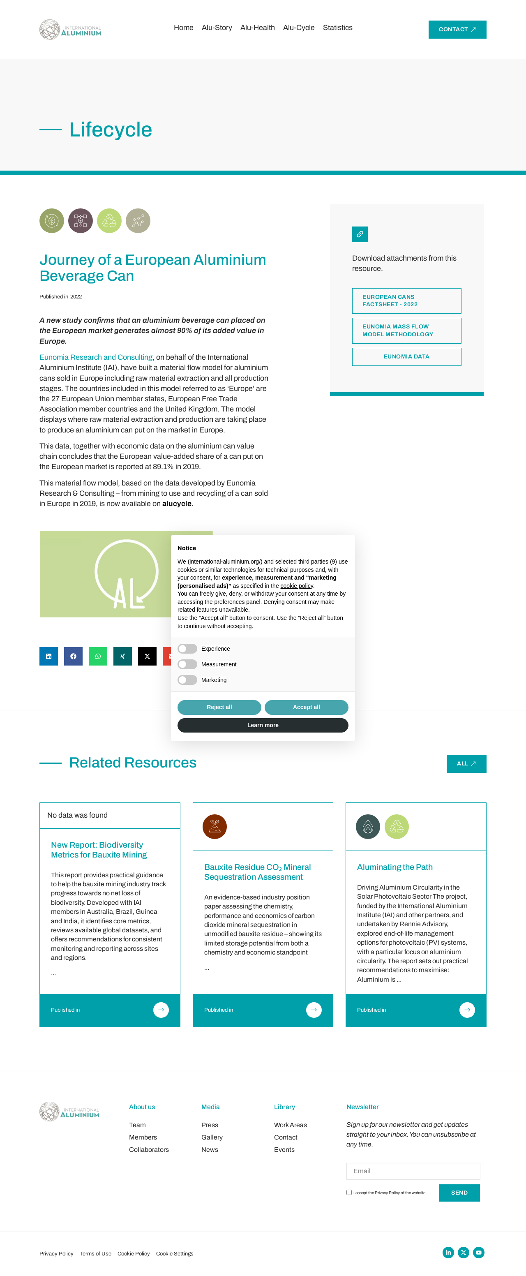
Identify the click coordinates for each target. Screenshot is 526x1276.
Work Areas (290, 1124)
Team (137, 1124)
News (209, 1149)
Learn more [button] (263, 725)
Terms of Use (95, 1254)
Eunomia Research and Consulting (95, 357)
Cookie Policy (134, 1254)
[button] (48, 656)
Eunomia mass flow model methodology (398, 375)
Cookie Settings (175, 1254)
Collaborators (149, 1149)
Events (284, 1149)
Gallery (212, 1137)
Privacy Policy (56, 1254)
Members (143, 1137)
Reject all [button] (219, 707)
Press (209, 1124)
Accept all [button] (306, 707)
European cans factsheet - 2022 (390, 345)
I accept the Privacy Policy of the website (389, 1193)
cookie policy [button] (297, 586)
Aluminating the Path (395, 866)
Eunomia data (407, 401)
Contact (286, 1137)
